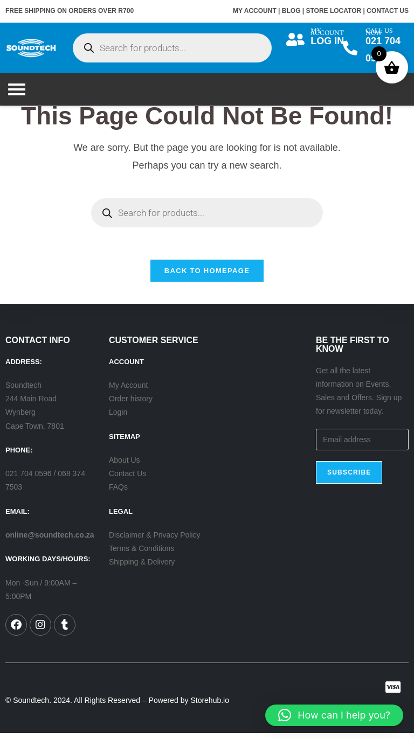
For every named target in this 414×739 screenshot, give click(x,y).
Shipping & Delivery (142, 568)
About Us (124, 466)
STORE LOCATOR (334, 11)
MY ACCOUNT (255, 11)
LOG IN (329, 41)
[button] (334, 715)
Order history (131, 405)
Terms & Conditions (141, 554)
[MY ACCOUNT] (296, 39)
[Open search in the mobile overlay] (172, 48)
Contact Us (127, 480)
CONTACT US (388, 11)
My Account (128, 391)
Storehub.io (209, 706)
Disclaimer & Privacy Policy (155, 540)
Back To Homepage (207, 277)
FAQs (118, 493)
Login (118, 418)
